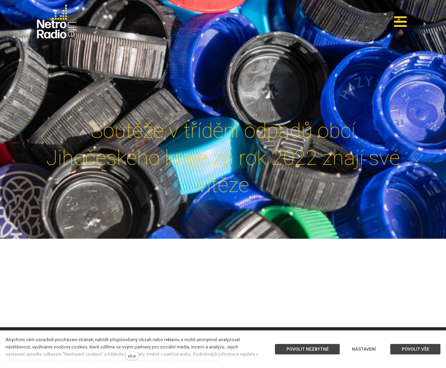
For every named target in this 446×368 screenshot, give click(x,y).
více (132, 356)
